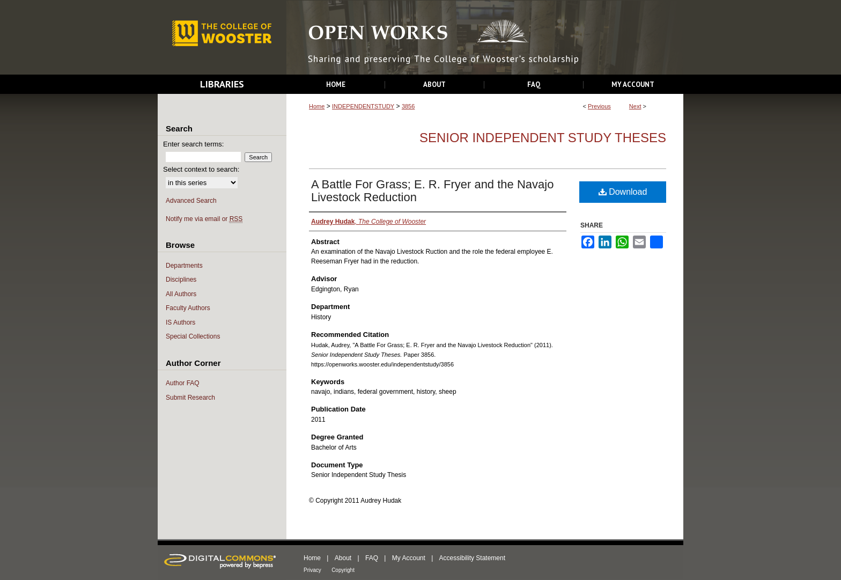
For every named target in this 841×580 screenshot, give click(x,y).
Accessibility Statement (472, 558)
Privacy (312, 570)
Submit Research (190, 397)
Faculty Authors (188, 308)
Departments (184, 265)
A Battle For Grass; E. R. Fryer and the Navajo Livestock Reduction (432, 191)
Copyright (343, 570)
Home (316, 106)
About (343, 558)
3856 (408, 106)
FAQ (371, 558)
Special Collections (193, 336)
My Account (408, 558)
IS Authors (180, 322)
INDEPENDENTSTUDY (363, 106)
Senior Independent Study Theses (542, 137)
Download (623, 191)
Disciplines (181, 279)
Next (635, 106)
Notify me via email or (204, 219)
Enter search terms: (193, 144)
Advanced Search (191, 200)
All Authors (181, 294)
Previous (599, 106)
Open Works (484, 38)
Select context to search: (201, 169)
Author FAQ (183, 383)
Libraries (222, 84)
